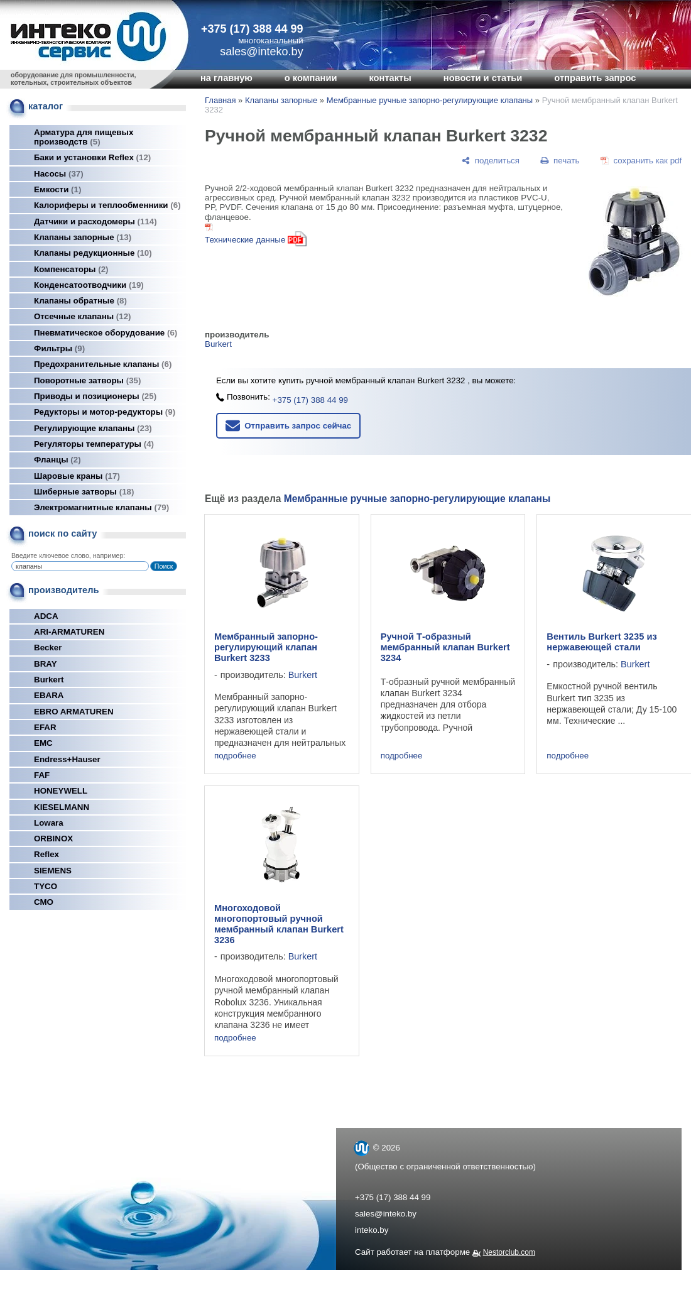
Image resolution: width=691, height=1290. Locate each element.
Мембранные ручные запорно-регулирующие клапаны (430, 100)
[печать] (560, 160)
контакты (390, 78)
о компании (311, 78)
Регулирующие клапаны (93, 428)
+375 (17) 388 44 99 (252, 29)
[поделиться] (490, 160)
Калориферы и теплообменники (107, 205)
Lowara (48, 823)
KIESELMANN (61, 807)
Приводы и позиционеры (95, 396)
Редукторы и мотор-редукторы (104, 412)
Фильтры (59, 348)
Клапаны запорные (82, 237)
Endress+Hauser (67, 759)
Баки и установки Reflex (92, 157)
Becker (48, 647)
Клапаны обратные (80, 300)
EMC (43, 743)
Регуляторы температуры (94, 444)
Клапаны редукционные (93, 253)
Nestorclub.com (509, 1252)
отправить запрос (595, 78)
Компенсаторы (71, 269)
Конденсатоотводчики (89, 285)
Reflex (46, 854)
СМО (43, 902)
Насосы (59, 173)
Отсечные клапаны (82, 316)
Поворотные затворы (87, 380)
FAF (42, 775)
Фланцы (57, 459)
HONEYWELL (60, 790)
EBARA (48, 695)
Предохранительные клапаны (102, 364)
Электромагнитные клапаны (101, 507)
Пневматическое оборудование (105, 332)
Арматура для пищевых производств (83, 137)
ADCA (46, 616)
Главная (220, 100)
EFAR (45, 727)
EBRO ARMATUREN (74, 711)
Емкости (57, 189)
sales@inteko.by (385, 1213)
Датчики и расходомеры (95, 221)
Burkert (48, 679)
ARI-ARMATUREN (69, 632)
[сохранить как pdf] (641, 160)
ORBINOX (53, 838)
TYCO (45, 886)
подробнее (235, 755)
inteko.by (371, 1230)
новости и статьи (483, 78)
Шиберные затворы (84, 491)
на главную (226, 78)
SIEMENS (53, 870)
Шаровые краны (77, 476)
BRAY (45, 664)
